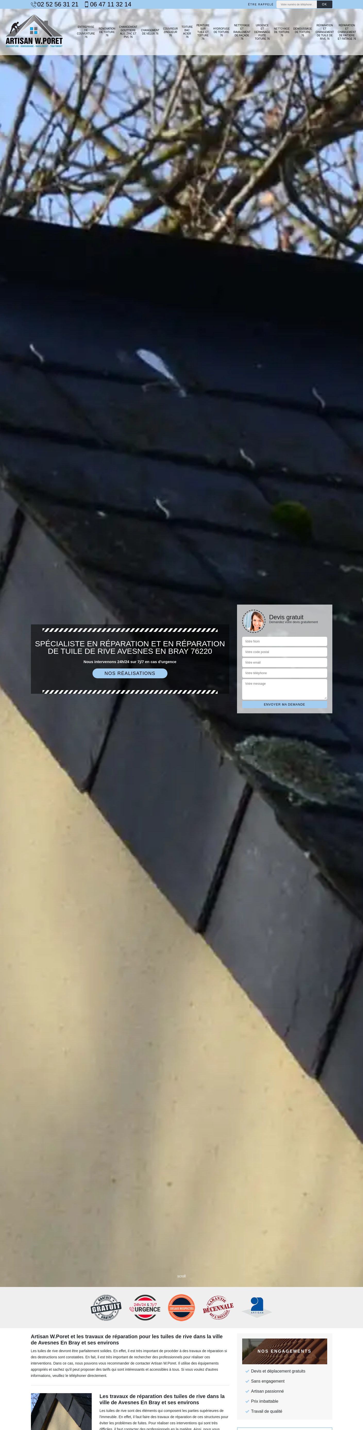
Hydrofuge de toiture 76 (221, 32)
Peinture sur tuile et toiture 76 (203, 32)
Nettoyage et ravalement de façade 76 (241, 32)
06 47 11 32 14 (107, 4)
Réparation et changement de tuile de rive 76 (325, 32)
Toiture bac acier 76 (187, 32)
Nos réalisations (130, 673)
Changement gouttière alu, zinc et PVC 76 (128, 32)
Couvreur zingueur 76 (170, 32)
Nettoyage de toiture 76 (282, 32)
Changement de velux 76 (150, 32)
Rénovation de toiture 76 (107, 32)
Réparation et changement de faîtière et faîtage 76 (347, 32)
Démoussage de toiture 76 (302, 32)
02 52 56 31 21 (55, 4)
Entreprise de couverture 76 (86, 32)
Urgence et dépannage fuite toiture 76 (262, 32)
